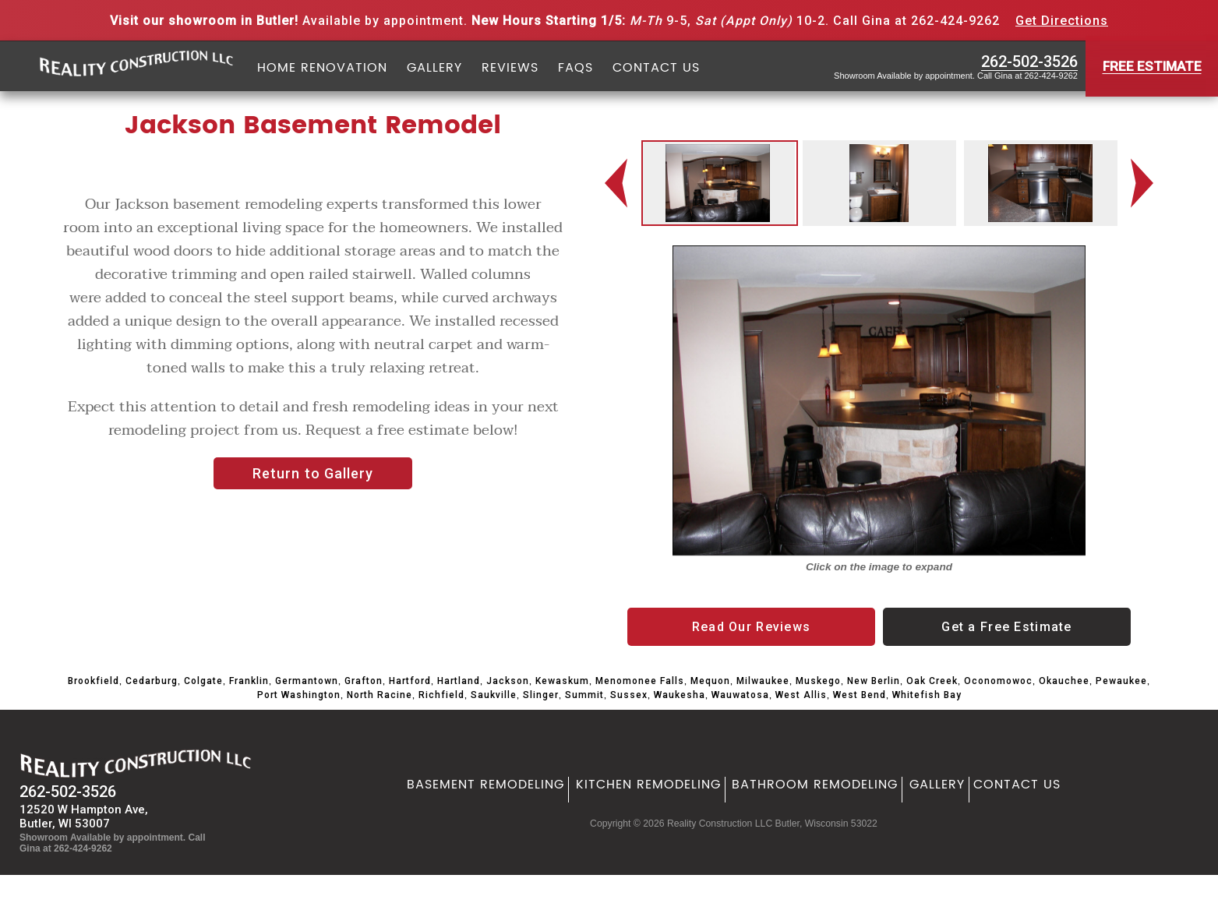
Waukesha (679, 695)
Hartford (410, 680)
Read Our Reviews (751, 626)
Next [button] (1145, 183)
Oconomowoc (998, 680)
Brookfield (93, 680)
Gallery (434, 68)
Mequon (710, 680)
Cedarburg (151, 680)
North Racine (379, 695)
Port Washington (299, 695)
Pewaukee (1121, 680)
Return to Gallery (312, 473)
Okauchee (1064, 680)
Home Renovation (322, 68)
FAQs (575, 68)
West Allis (801, 695)
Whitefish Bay (927, 695)
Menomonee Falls (639, 680)
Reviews (510, 68)
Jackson (507, 680)
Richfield (441, 695)
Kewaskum (562, 680)
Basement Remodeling (485, 784)
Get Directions (1061, 20)
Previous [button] (617, 183)
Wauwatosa (740, 695)
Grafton (363, 680)
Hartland (458, 680)
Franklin (249, 680)
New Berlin (873, 680)
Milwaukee (762, 680)
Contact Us (656, 68)
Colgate (203, 680)
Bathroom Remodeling (815, 784)
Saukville (494, 695)
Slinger (541, 695)
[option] (718, 183)
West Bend (859, 695)
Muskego (818, 680)
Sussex (629, 695)
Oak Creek (932, 680)
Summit (584, 695)
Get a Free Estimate (1006, 626)
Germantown (306, 680)
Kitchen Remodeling (648, 784)
